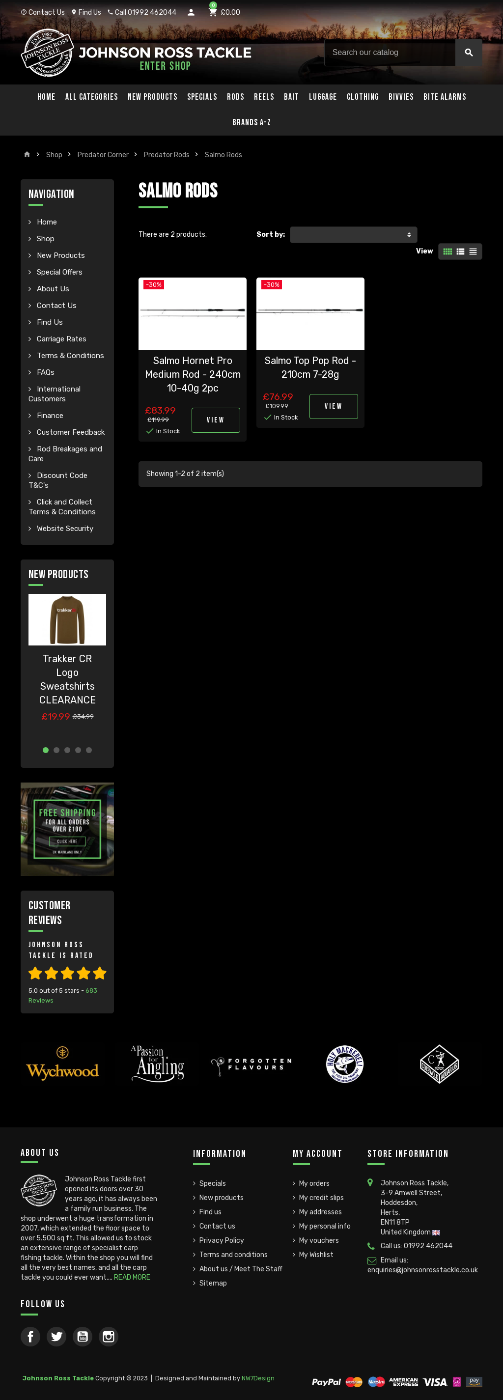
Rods (235, 97)
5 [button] (89, 750)
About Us (52, 288)
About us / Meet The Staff (240, 1269)
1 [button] (46, 750)
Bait (291, 97)
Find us (210, 1212)
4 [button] (78, 750)
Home (46, 97)
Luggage (323, 97)
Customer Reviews (49, 912)
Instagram (108, 1336)
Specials (202, 97)
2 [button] (56, 750)
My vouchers (319, 1240)
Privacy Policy (221, 1240)
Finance (49, 415)
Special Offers (59, 272)
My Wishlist (316, 1255)
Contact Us (43, 12)
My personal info (325, 1226)
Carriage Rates (60, 339)
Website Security (64, 528)
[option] (67, 666)
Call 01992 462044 (141, 12)
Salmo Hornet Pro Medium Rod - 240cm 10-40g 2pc (193, 374)
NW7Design (258, 1378)
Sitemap (213, 1283)
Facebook (30, 1336)
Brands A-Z (251, 122)
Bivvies (401, 97)
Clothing (363, 97)
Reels (264, 97)
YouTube (82, 1336)
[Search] (403, 52)
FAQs (45, 372)
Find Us (86, 12)
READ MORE (132, 1277)
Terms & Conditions (69, 355)
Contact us (217, 1226)
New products (221, 1198)
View (424, 251)
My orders (314, 1183)
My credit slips (321, 1198)
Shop (45, 238)
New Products (152, 97)
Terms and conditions (233, 1255)
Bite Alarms (444, 97)
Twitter (56, 1336)
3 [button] (67, 750)
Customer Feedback (70, 432)
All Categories (91, 97)
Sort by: (270, 234)
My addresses (320, 1212)
